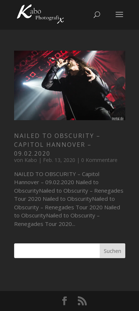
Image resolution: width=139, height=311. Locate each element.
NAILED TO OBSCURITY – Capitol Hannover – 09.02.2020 (57, 145)
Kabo (30, 159)
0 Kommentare (99, 159)
